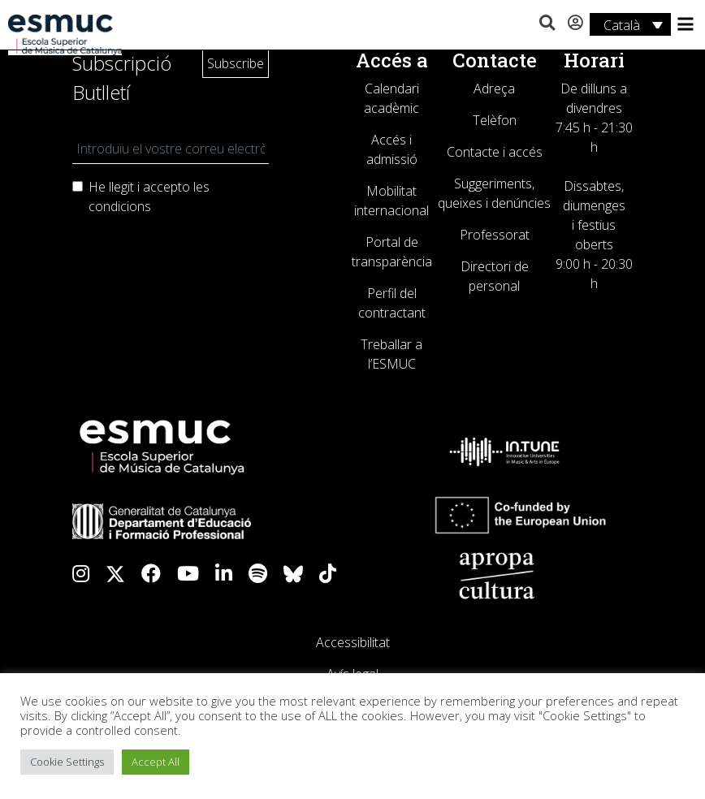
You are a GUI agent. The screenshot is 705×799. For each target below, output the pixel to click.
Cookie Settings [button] (67, 761)
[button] (547, 23)
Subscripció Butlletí (121, 78)
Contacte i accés (495, 152)
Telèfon (495, 120)
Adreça (494, 88)
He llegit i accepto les (149, 196)
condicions (120, 206)
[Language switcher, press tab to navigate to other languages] (630, 24)
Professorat (495, 235)
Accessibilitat (353, 642)
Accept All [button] (155, 761)
